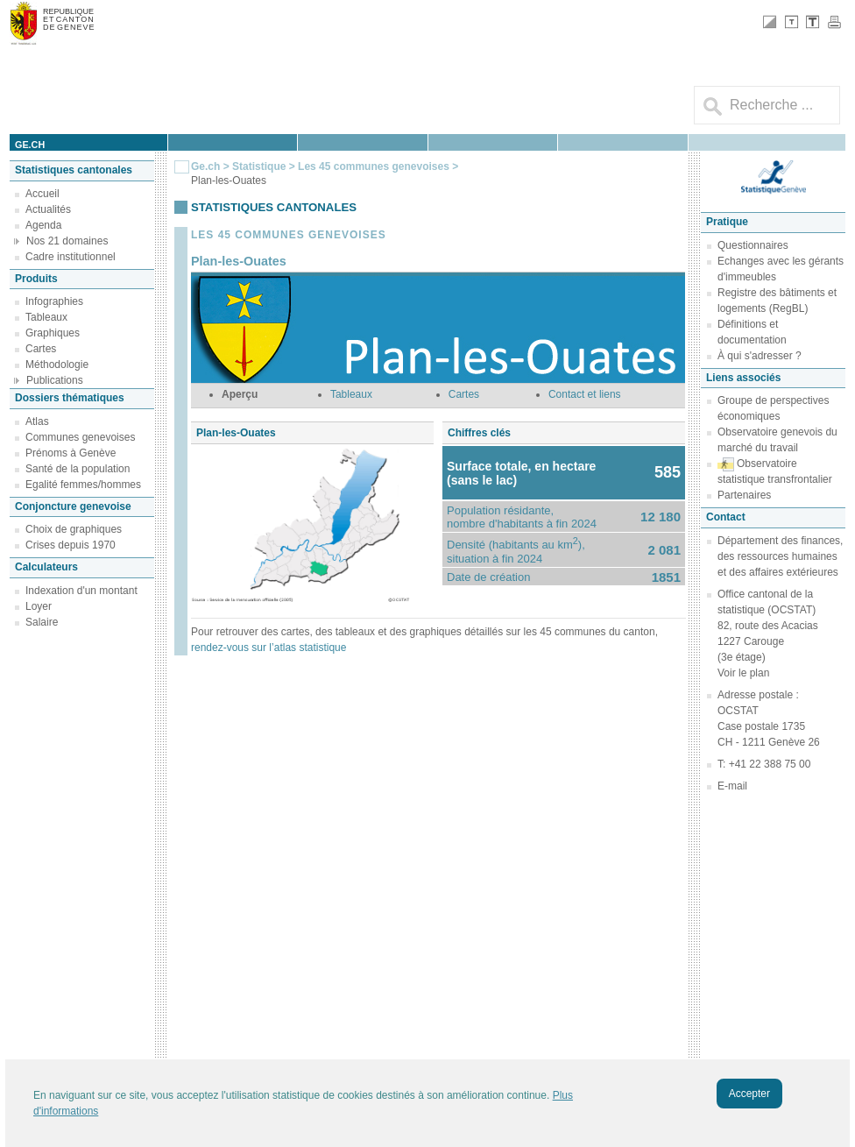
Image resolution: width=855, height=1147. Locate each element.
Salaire (41, 622)
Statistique (259, 166)
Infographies (54, 301)
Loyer (38, 606)
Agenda (43, 225)
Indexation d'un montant (81, 590)
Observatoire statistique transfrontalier (774, 471)
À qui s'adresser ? (759, 356)
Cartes (40, 349)
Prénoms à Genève (70, 453)
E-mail (732, 786)
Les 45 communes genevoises (373, 166)
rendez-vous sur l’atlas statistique (268, 647)
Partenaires (744, 495)
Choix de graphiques (73, 529)
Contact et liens (584, 394)
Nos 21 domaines (67, 241)
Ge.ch (205, 166)
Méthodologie (56, 364)
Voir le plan (743, 673)
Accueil (42, 194)
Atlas (37, 421)
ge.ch (30, 144)
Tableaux (46, 317)
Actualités (48, 209)
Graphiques (52, 333)
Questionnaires (752, 245)
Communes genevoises (80, 437)
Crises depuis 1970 (70, 545)
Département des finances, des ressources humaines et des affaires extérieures (780, 556)
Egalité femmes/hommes (83, 484)
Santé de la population (77, 469)
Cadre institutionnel (70, 257)
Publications (54, 380)
